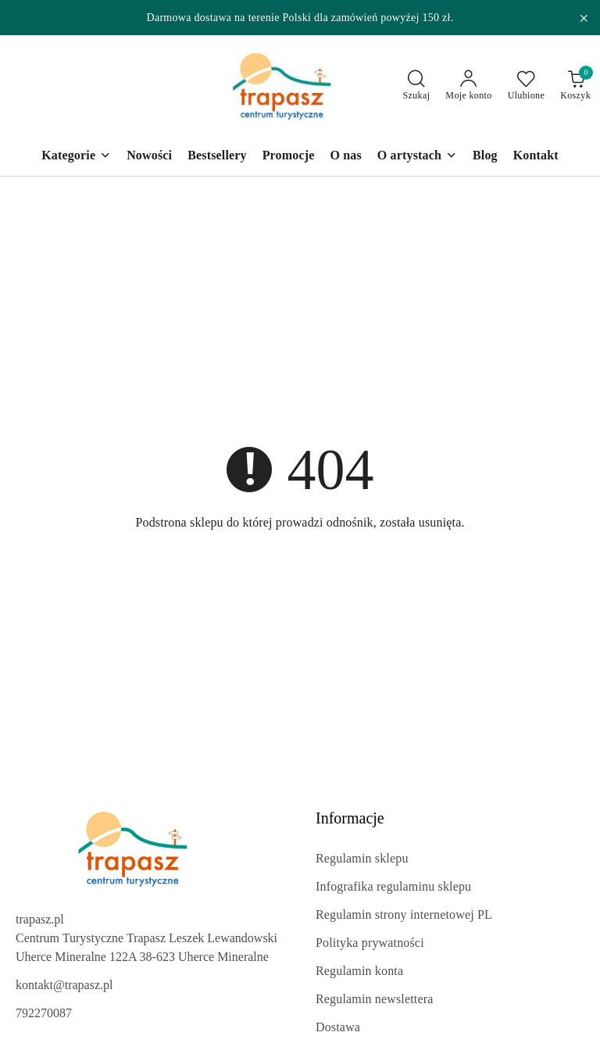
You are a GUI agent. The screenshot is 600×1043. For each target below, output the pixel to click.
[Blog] (485, 157)
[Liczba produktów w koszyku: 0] (575, 86)
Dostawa (338, 1027)
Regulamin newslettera (374, 998)
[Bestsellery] (217, 157)
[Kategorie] (76, 157)
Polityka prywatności (370, 942)
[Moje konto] (468, 86)
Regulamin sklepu (362, 858)
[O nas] (345, 157)
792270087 (44, 1013)
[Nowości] (149, 157)
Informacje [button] (350, 818)
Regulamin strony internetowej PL (404, 914)
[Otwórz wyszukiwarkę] (416, 86)
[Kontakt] (536, 157)
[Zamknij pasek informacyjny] (584, 18)
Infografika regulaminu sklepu (393, 886)
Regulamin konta (359, 970)
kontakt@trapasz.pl (64, 984)
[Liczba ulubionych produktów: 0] (526, 86)
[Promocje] (288, 157)
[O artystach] (417, 157)
